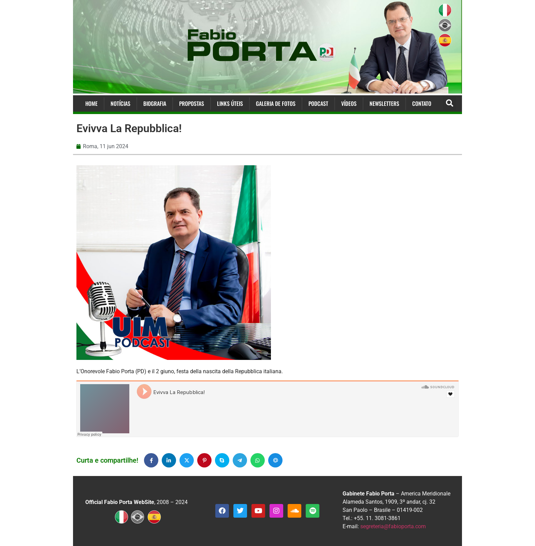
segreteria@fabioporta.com (393, 526)
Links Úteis (230, 103)
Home (91, 103)
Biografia (154, 103)
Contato (421, 103)
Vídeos (349, 103)
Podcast (318, 103)
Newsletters (384, 103)
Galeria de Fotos (275, 103)
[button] (449, 103)
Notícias (120, 103)
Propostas (191, 103)
